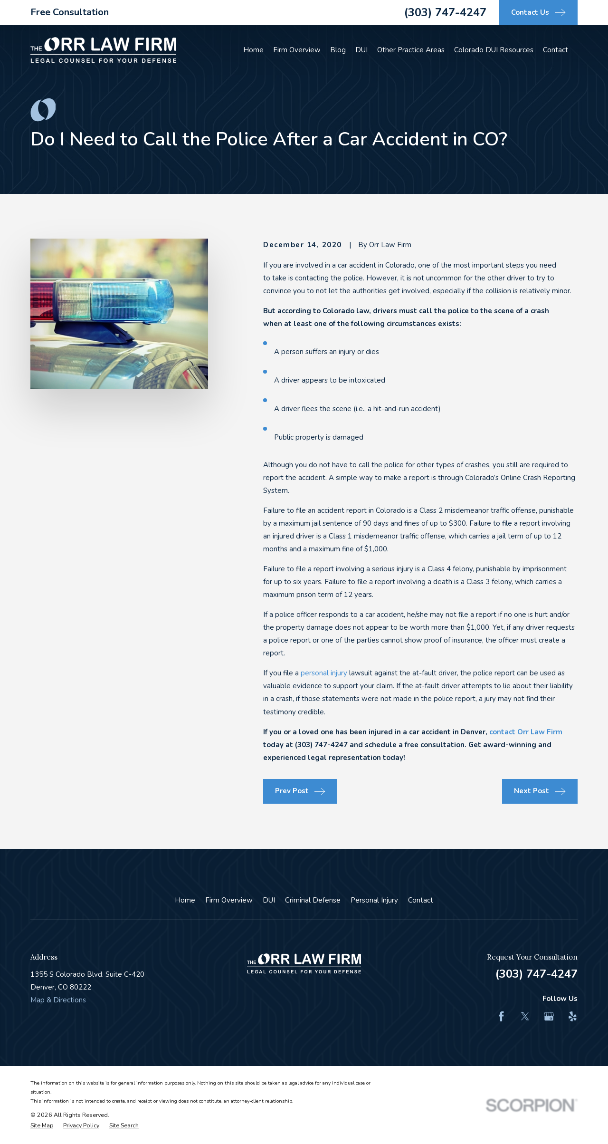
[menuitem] (41, 1125)
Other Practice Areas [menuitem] (411, 50)
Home (185, 900)
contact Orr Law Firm (525, 732)
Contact (420, 900)
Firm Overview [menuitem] (297, 50)
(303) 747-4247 (445, 12)
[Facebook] (501, 1016)
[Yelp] (573, 1016)
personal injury (324, 673)
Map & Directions (58, 1000)
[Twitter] (525, 1016)
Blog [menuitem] (338, 50)
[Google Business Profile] (549, 1016)
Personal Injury (374, 900)
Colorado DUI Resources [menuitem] (493, 50)
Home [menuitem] (253, 50)
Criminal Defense (313, 900)
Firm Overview (229, 900)
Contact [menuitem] (555, 50)
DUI (269, 900)
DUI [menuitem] (361, 50)
